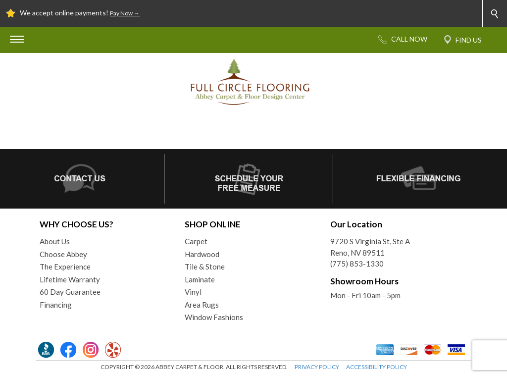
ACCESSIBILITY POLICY (376, 367)
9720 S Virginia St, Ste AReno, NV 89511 (370, 247)
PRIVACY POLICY (317, 367)
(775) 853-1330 (357, 263)
